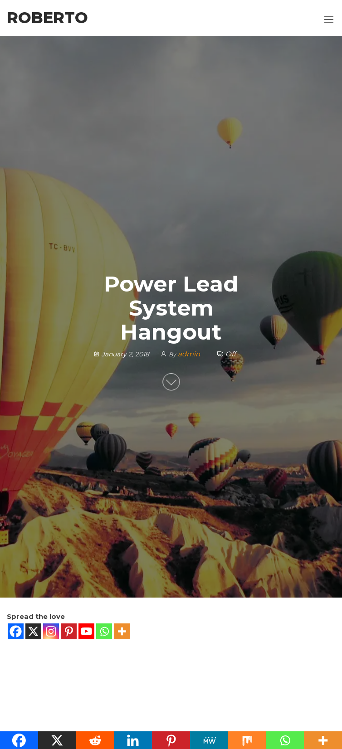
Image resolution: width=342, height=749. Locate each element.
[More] (122, 631)
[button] (328, 19)
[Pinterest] (69, 631)
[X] (33, 631)
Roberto (47, 17)
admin (190, 354)
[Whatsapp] (104, 631)
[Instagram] (51, 631)
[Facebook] (16, 631)
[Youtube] (86, 631)
